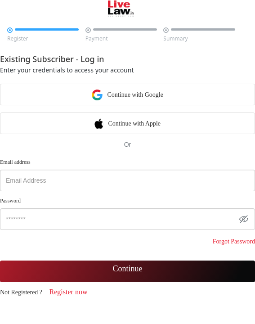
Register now (68, 292)
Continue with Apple (127, 123)
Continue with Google (127, 94)
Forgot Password (234, 241)
